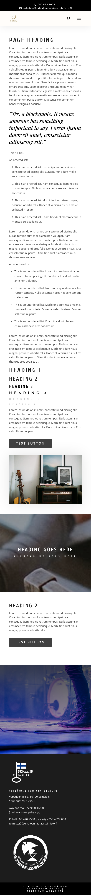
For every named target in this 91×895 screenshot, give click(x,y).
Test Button (30, 443)
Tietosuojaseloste (45, 891)
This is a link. (16, 153)
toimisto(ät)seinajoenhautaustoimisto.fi (33, 823)
